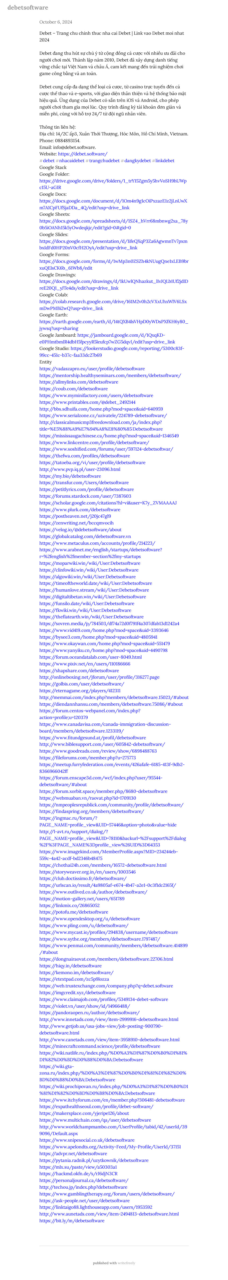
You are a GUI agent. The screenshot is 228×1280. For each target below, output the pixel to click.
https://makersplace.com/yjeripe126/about (84, 1113)
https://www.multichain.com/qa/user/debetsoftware (95, 1120)
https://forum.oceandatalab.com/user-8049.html (90, 657)
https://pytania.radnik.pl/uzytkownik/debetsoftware (94, 1160)
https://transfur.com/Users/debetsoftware (84, 482)
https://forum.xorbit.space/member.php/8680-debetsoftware (103, 791)
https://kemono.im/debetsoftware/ (76, 972)
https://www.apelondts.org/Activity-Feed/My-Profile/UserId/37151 (110, 1147)
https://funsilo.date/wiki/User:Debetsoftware (86, 603)
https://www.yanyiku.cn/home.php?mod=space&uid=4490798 (103, 650)
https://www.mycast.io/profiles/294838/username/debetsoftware (108, 932)
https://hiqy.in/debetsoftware (70, 966)
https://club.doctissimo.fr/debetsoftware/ (83, 878)
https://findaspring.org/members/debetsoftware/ (91, 811)
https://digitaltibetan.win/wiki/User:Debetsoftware (92, 596)
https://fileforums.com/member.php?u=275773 (87, 757)
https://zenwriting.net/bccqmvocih (76, 523)
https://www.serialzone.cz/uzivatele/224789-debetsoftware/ (103, 415)
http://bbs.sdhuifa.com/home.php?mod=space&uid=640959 (101, 409)
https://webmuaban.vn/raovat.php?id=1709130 (87, 798)
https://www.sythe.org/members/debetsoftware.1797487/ (99, 939)
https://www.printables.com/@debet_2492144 (87, 402)
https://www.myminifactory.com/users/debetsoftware (96, 395)
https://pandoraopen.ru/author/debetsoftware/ (89, 1012)
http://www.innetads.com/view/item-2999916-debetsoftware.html (108, 1019)
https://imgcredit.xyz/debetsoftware (77, 992)
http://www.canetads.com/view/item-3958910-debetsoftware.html (109, 1039)
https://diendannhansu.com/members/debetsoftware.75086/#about (111, 704)
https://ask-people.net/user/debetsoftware (84, 1200)
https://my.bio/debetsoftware (70, 476)
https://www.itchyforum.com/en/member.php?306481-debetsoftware (112, 1100)
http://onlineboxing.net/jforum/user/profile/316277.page (99, 677)
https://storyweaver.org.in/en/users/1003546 (87, 872)
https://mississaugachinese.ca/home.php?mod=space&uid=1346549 (109, 435)
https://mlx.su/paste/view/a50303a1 (78, 1167)
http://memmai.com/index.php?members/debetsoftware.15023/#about (114, 697)
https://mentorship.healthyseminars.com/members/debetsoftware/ (110, 375)
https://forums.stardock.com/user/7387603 (85, 496)
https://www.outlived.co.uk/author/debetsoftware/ (93, 892)
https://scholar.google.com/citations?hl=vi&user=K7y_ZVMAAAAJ (108, 503)
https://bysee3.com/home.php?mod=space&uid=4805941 (98, 637)
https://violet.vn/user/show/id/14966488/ (84, 1006)
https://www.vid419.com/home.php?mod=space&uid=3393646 (104, 630)
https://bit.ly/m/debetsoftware (71, 1220)
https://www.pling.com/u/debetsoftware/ (83, 925)
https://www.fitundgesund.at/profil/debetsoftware (92, 737)
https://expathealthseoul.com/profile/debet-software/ (96, 1106)
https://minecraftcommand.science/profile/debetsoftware (99, 1046)
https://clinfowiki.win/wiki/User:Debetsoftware (88, 570)
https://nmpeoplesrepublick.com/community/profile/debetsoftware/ (111, 805)
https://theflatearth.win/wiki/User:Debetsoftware (91, 616)
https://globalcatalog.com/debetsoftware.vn (85, 536)
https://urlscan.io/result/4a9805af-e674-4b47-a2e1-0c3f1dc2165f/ (107, 885)
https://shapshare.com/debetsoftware (79, 670)
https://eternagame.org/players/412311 (80, 690)
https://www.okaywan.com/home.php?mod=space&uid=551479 (104, 643)
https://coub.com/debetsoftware (73, 388)
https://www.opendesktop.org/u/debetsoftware (89, 918)
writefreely (126, 1263)
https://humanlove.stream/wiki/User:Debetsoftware (94, 590)
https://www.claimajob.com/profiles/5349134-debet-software (103, 999)
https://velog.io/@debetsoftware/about (80, 529)
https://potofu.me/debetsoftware (73, 912)
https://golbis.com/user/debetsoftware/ (81, 684)
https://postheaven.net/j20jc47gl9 (75, 516)
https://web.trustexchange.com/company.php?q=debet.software (106, 986)
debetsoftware (27, 7)
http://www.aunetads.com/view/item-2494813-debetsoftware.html (109, 1214)
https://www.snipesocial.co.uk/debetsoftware (87, 1140)
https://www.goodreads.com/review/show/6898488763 (98, 751)
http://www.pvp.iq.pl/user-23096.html (79, 469)
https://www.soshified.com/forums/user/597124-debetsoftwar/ (106, 449)
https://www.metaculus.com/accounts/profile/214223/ (97, 543)
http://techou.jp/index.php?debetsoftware (83, 1187)
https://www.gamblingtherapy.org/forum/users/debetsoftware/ (107, 1194)
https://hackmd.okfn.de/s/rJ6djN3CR (78, 1173)
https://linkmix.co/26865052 (69, 905)
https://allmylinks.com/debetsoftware (78, 382)
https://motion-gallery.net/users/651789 (81, 898)
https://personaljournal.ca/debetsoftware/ (83, 1180)
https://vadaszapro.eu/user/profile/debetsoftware (92, 368)
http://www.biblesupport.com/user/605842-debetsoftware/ (102, 744)
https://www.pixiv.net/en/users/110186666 (84, 664)
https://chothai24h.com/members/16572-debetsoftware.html (102, 865)
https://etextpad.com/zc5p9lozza (74, 979)
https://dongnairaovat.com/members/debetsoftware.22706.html (106, 959)
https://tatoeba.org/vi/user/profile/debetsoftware (92, 462)
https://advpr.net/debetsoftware (73, 1153)
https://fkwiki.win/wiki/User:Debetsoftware (85, 610)
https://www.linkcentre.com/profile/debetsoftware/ (94, 442)
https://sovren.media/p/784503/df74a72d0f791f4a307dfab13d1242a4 (109, 623)
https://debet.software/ (82, 154)
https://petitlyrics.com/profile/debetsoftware (86, 489)
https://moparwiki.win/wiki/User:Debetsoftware (89, 563)
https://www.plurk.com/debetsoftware (79, 509)
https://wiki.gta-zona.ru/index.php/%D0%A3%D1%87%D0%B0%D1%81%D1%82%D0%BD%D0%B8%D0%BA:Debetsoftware (112, 1073)
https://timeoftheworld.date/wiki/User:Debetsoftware (95, 583)
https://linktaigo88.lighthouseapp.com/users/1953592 (95, 1207)
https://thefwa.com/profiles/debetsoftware (84, 456)
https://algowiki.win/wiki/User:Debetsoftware (87, 576)
